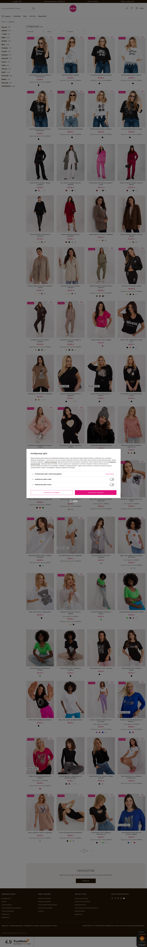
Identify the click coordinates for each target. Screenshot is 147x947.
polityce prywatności (51, 462)
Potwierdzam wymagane (52, 492)
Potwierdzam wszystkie (95, 492)
